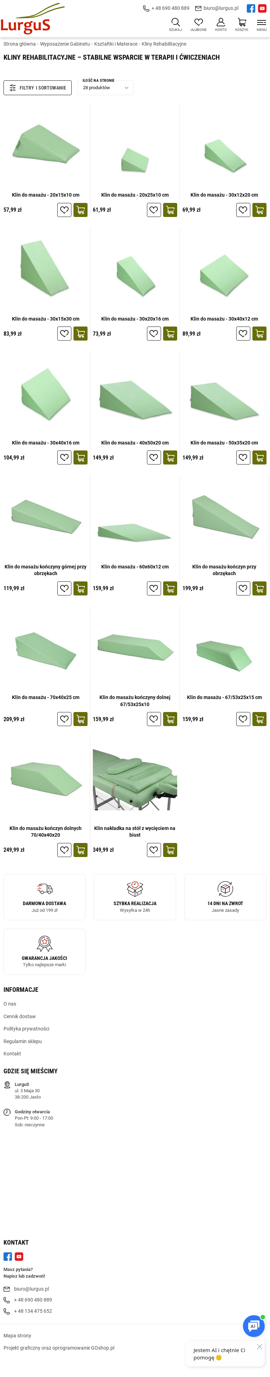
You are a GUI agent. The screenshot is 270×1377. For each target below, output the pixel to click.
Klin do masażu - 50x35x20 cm (224, 443)
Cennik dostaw (20, 1016)
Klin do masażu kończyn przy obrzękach (224, 570)
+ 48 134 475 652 (33, 1311)
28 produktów (96, 87)
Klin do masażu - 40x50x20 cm (135, 443)
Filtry (21, 87)
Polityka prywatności (26, 1029)
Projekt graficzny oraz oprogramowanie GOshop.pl (59, 1348)
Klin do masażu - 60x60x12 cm (135, 566)
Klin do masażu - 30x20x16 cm (135, 319)
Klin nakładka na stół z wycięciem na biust (134, 831)
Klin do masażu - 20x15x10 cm (45, 195)
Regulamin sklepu (23, 1041)
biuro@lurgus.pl (221, 8)
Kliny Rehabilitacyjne (164, 44)
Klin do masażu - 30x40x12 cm (224, 319)
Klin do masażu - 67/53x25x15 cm (224, 697)
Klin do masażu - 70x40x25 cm (45, 697)
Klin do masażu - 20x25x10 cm (135, 195)
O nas (10, 1004)
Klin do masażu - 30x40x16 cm (45, 443)
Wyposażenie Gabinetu (65, 44)
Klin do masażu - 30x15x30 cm (45, 319)
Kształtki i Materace (115, 44)
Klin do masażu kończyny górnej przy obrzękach (45, 570)
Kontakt (12, 1053)
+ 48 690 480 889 (170, 8)
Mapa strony (17, 1335)
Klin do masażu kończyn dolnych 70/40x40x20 (45, 831)
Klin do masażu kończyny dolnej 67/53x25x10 (135, 700)
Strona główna (20, 44)
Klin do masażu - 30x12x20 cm (224, 195)
